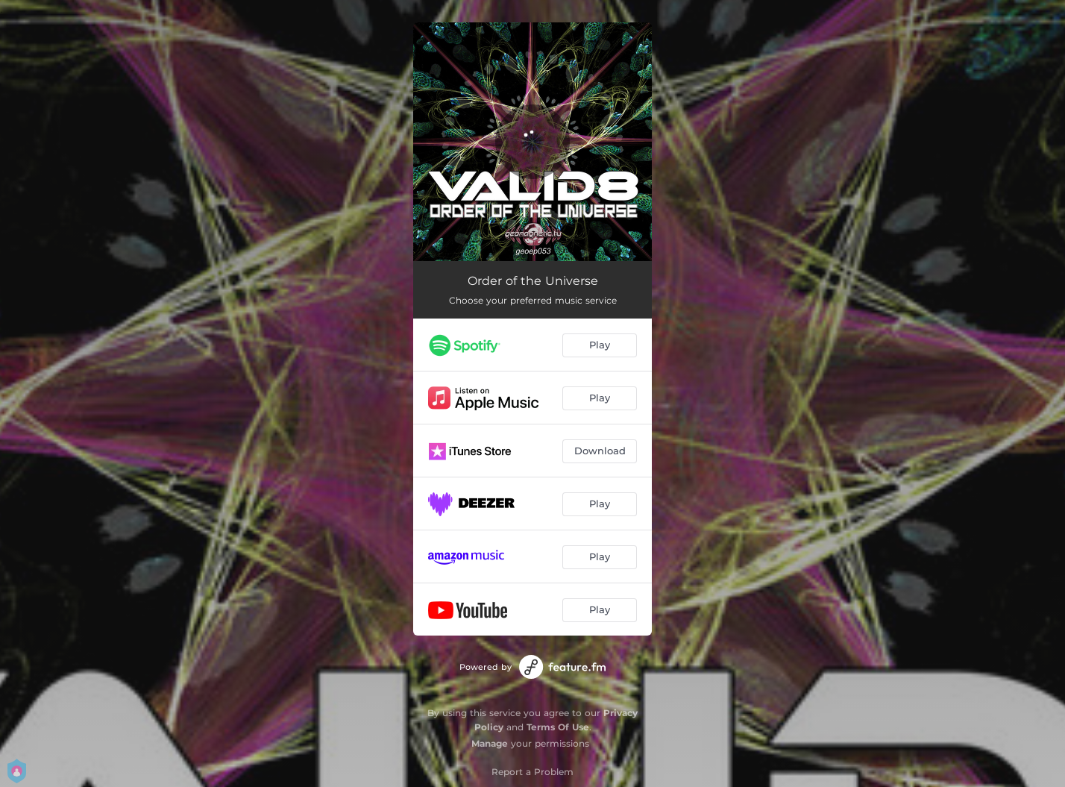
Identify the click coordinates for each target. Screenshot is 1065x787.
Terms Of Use (558, 727)
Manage (489, 743)
